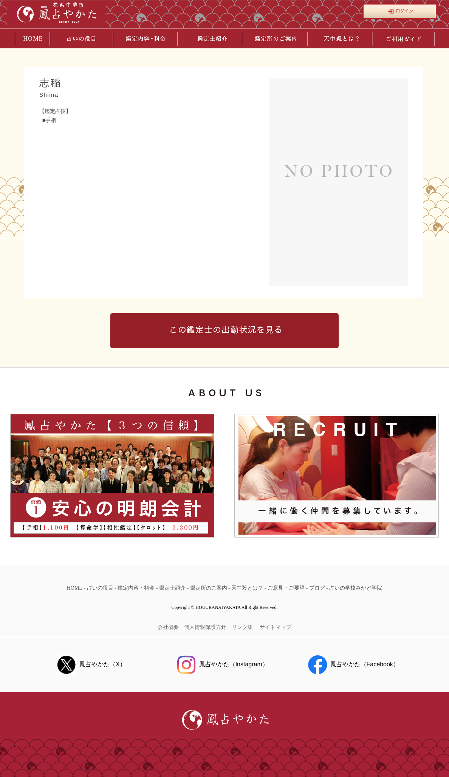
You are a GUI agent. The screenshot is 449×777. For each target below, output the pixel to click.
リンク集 (243, 627)
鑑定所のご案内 (208, 588)
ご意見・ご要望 (286, 588)
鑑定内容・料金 (136, 588)
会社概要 (168, 627)
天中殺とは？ (247, 588)
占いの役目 (100, 588)
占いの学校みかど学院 (355, 588)
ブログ (317, 588)
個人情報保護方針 (205, 627)
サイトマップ (275, 627)
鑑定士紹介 (172, 588)
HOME (74, 588)
